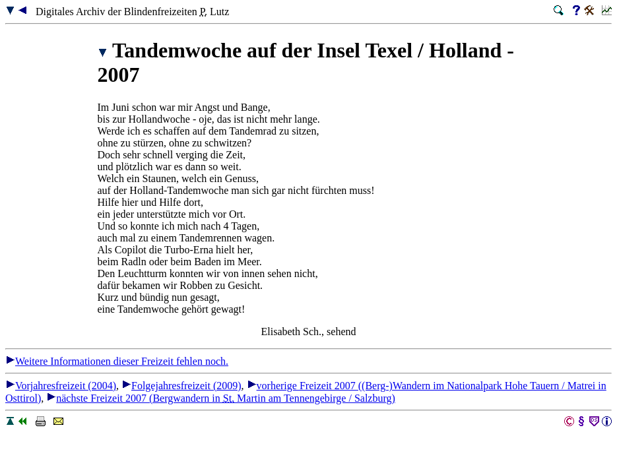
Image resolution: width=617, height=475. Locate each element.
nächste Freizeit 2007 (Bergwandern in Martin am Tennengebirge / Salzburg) (220, 398)
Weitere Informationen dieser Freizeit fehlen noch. (116, 361)
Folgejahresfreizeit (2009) (181, 385)
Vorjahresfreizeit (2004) (60, 385)
